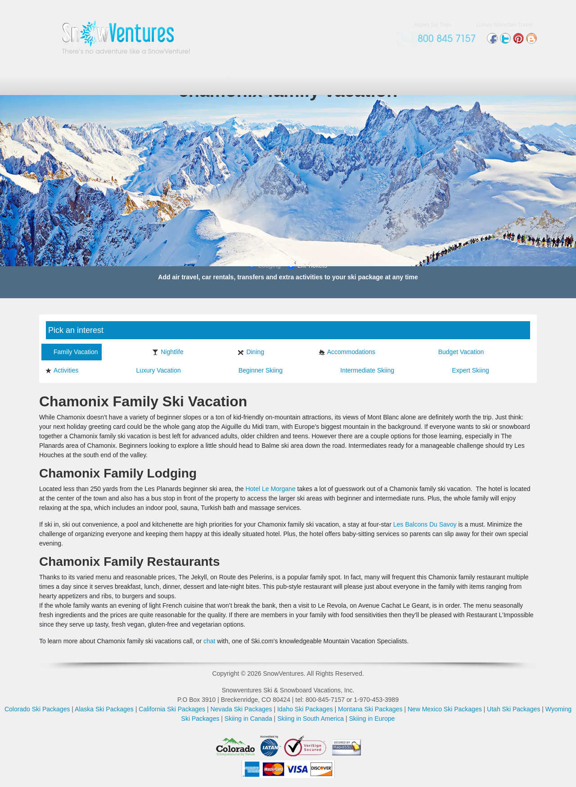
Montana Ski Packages (370, 709)
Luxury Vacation (153, 370)
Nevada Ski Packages (241, 709)
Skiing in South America (310, 718)
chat (209, 641)
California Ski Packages (172, 709)
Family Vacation (71, 351)
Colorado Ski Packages (37, 709)
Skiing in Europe (372, 718)
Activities (61, 370)
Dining (251, 351)
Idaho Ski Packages (305, 709)
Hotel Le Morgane (270, 488)
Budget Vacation (457, 351)
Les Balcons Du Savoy (425, 524)
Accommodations (347, 351)
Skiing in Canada (248, 718)
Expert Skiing (466, 370)
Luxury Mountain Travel (504, 25)
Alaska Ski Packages (104, 709)
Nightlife (168, 351)
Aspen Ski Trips (432, 25)
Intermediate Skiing (363, 370)
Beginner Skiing (256, 370)
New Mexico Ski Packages (445, 709)
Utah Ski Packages (513, 709)
